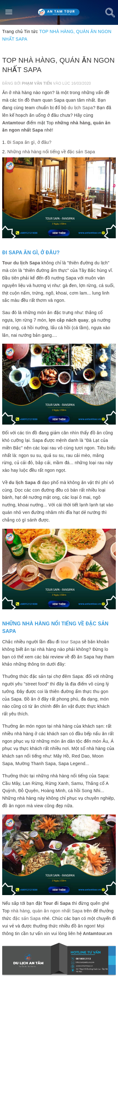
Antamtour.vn (97, 933)
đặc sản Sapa (27, 918)
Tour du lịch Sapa (21, 262)
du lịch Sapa (80, 107)
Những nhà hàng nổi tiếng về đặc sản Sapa (51, 151)
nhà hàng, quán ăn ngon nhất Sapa (46, 910)
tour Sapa (71, 641)
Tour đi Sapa (57, 903)
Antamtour (13, 122)
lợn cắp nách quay (68, 320)
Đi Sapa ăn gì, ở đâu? (29, 142)
